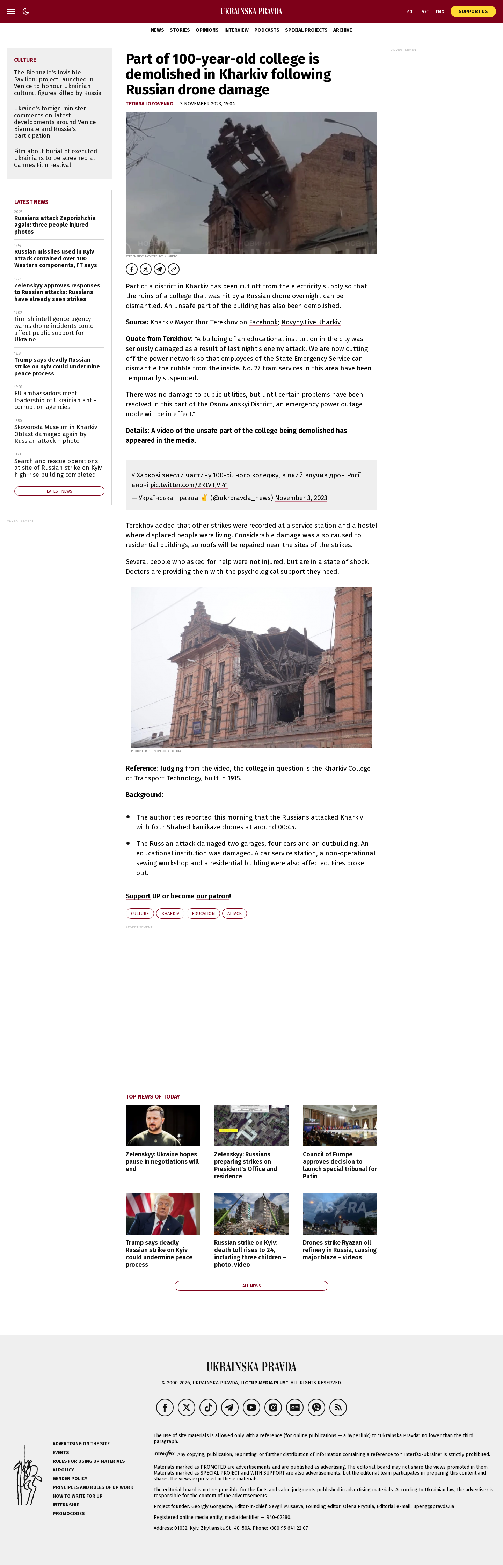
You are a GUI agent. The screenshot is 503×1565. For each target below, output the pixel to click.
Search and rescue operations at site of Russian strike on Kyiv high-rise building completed (58, 467)
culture (140, 913)
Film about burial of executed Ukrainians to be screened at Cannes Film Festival (55, 158)
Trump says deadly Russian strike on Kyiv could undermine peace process (159, 1254)
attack (234, 913)
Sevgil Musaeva (286, 1506)
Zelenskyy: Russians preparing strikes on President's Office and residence (245, 1165)
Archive (342, 30)
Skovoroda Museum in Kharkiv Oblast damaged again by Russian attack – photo (55, 434)
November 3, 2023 (301, 498)
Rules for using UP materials (89, 1461)
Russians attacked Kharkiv (322, 817)
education (203, 913)
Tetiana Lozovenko (150, 104)
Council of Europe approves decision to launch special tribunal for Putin (340, 1165)
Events (61, 1452)
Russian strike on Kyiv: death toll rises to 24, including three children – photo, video (250, 1254)
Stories (180, 30)
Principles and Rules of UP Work (93, 1487)
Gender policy (70, 1478)
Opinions (207, 30)
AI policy (63, 1469)
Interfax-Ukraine (421, 1454)
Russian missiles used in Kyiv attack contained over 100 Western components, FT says (55, 258)
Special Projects (306, 30)
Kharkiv (170, 913)
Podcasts (266, 30)
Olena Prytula (358, 1506)
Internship (66, 1504)
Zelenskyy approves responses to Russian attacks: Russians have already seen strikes (57, 292)
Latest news (31, 202)
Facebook (263, 322)
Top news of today (153, 1096)
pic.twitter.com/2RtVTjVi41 (189, 485)
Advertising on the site (81, 1443)
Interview (236, 30)
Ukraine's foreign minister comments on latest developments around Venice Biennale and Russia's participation (55, 122)
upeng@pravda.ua (433, 1506)
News (157, 30)
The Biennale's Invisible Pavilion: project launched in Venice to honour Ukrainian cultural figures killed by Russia (58, 83)
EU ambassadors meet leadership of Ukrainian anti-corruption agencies (55, 400)
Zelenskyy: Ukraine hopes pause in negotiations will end (162, 1162)
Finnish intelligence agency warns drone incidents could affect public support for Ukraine (54, 329)
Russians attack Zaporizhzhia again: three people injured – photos (55, 224)
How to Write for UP (78, 1496)
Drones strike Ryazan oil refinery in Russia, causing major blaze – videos (340, 1250)
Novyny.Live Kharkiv (311, 322)
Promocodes (69, 1513)
